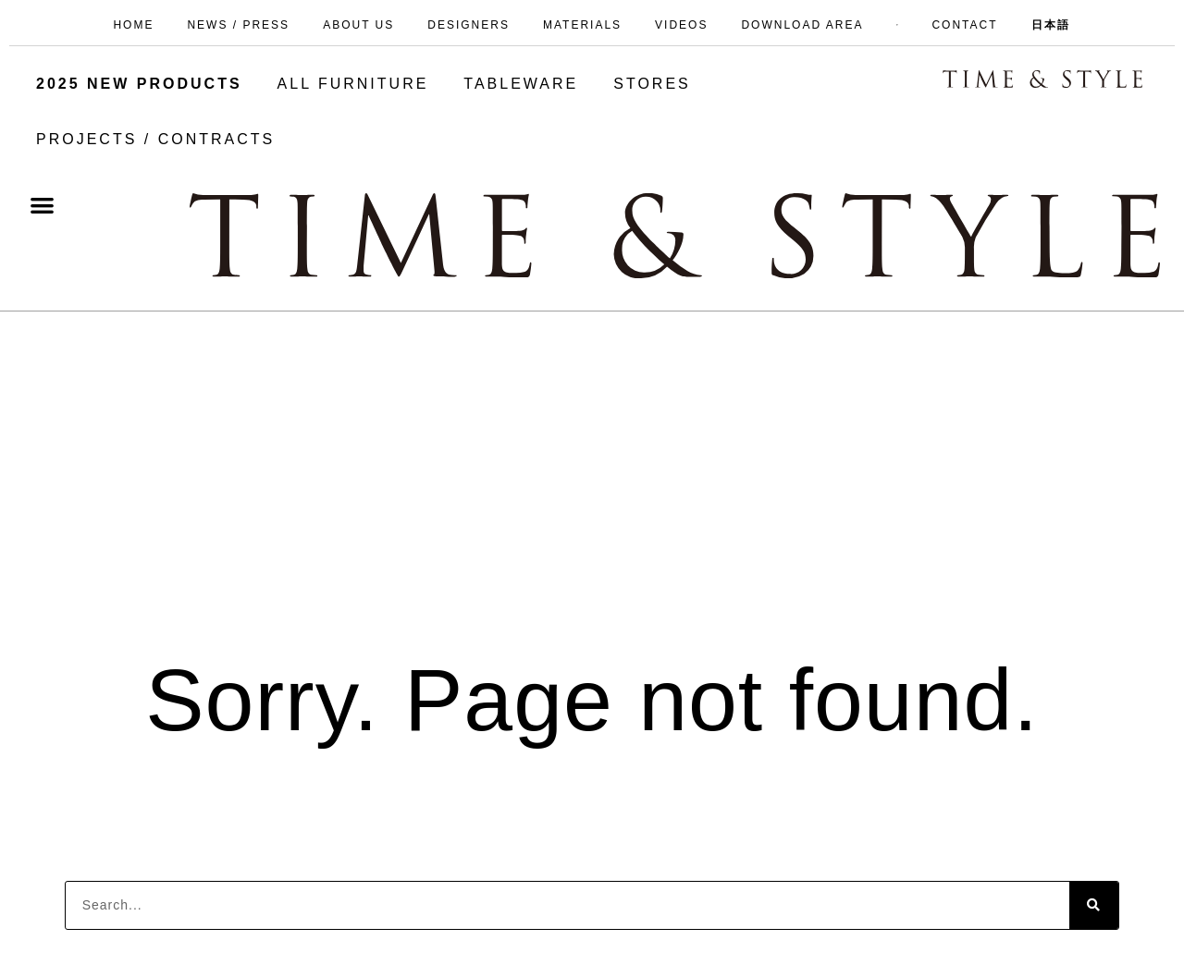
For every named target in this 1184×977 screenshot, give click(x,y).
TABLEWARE (520, 84)
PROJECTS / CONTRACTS (155, 139)
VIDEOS (681, 24)
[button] (42, 205)
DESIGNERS (468, 24)
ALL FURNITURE (353, 84)
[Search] (1093, 905)
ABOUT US (358, 24)
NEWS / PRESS (238, 24)
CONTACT (964, 24)
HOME (133, 24)
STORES (652, 84)
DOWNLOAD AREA (802, 24)
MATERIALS (582, 24)
